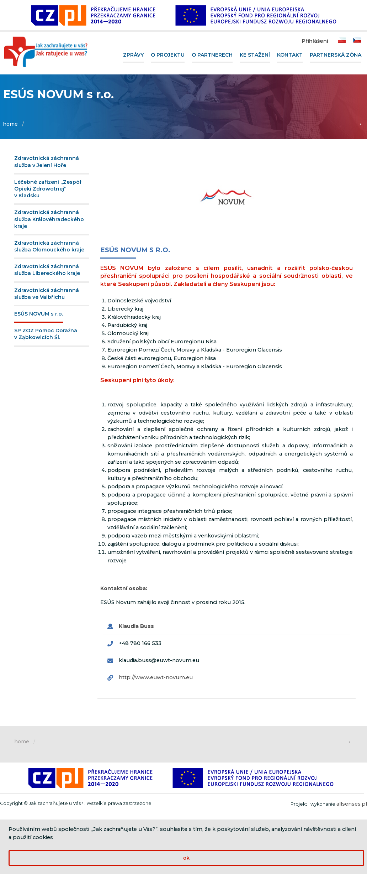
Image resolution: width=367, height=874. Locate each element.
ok (186, 858)
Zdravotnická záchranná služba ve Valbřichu (46, 293)
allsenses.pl (351, 804)
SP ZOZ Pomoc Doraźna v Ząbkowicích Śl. (45, 333)
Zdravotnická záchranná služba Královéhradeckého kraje (49, 219)
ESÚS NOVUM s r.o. (38, 314)
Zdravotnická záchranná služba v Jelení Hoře (46, 161)
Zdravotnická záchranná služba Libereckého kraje (47, 269)
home (10, 124)
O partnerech (212, 55)
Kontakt (290, 55)
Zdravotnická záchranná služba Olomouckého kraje (49, 246)
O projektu (168, 55)
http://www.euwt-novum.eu (156, 677)
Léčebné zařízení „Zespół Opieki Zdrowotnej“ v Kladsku (47, 189)
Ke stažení (255, 55)
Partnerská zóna (335, 55)
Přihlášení (315, 41)
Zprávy (133, 55)
